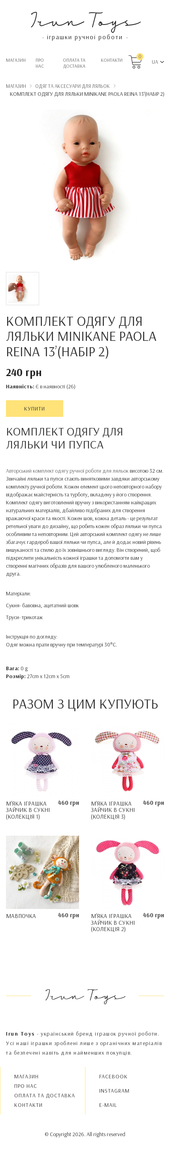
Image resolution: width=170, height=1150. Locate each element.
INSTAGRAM (114, 1090)
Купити (34, 408)
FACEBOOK (113, 1076)
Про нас (40, 63)
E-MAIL (108, 1104)
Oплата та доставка (74, 63)
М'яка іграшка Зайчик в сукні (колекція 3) (113, 810)
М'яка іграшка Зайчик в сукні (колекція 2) (113, 922)
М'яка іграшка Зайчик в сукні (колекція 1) (28, 810)
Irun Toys (85, 19)
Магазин (16, 60)
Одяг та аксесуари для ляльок (72, 86)
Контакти (112, 60)
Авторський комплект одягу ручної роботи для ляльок (68, 470)
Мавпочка (21, 916)
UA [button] (155, 61)
